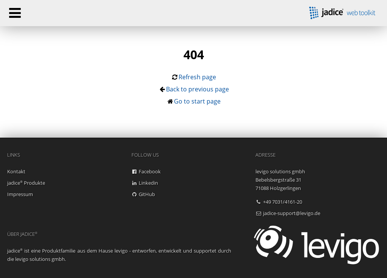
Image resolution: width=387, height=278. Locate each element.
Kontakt (16, 171)
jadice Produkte (26, 182)
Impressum (20, 194)
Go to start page (197, 101)
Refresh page (197, 77)
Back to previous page (197, 89)
